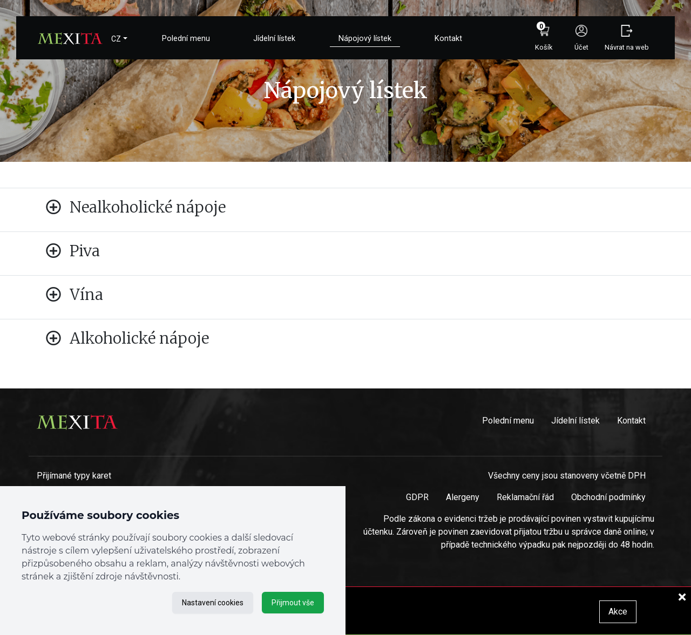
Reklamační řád (525, 497)
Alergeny (462, 497)
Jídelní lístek (274, 38)
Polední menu (186, 38)
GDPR (417, 497)
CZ (116, 39)
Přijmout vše (293, 602)
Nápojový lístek (364, 38)
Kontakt (448, 38)
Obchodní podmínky (608, 497)
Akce (617, 611)
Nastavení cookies (212, 602)
